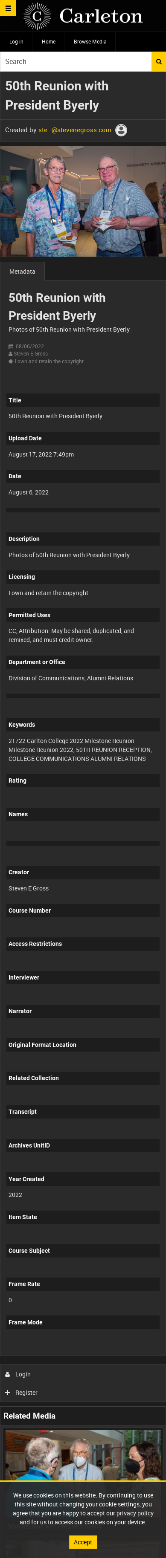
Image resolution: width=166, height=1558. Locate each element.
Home (48, 41)
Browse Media (90, 41)
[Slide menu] (8, 8)
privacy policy (135, 1513)
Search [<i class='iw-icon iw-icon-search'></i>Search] (159, 61)
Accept (83, 1542)
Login (18, 1374)
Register (21, 1392)
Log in (16, 41)
